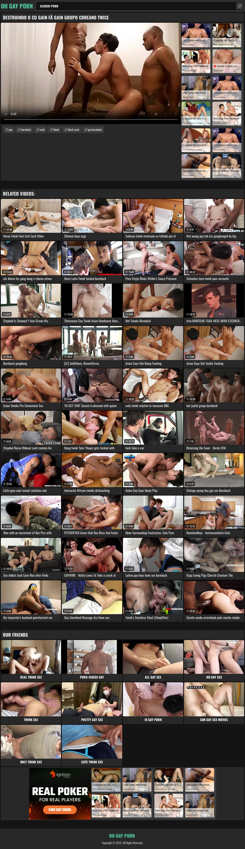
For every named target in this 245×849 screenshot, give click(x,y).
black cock (73, 129)
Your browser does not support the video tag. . (91, 73)
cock (42, 129)
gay (10, 129)
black (56, 129)
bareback (26, 129)
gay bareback (95, 129)
